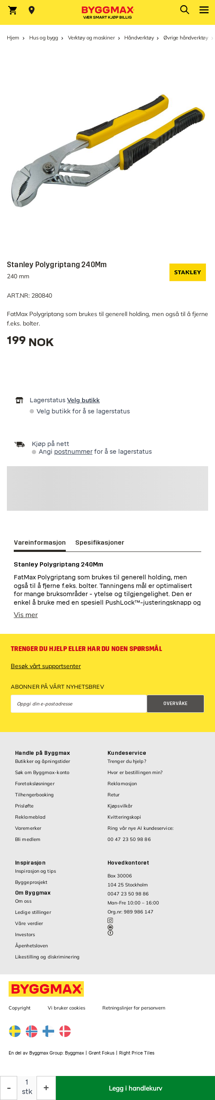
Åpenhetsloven (31, 946)
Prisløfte (24, 806)
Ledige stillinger (33, 912)
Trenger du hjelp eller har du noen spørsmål (86, 649)
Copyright (20, 1008)
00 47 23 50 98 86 (129, 839)
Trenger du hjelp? (127, 761)
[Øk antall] (46, 1088)
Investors (25, 934)
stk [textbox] (27, 1092)
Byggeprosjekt (31, 882)
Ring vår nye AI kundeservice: (141, 828)
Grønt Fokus (101, 1053)
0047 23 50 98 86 (128, 894)
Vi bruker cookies (66, 1008)
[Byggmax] (107, 12)
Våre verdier (29, 923)
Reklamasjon (122, 784)
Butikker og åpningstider (42, 761)
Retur (114, 795)
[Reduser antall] (8, 1088)
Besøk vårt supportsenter (46, 666)
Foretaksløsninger (35, 784)
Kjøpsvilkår (120, 806)
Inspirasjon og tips (35, 871)
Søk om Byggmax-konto (42, 772)
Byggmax (74, 1053)
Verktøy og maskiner (91, 37)
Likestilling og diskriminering (47, 957)
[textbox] (30, 343)
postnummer (73, 451)
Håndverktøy (139, 37)
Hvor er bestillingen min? (135, 772)
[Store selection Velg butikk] (31, 10)
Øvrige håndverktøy (185, 37)
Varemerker (28, 828)
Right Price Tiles (136, 1053)
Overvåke (175, 703)
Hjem (13, 37)
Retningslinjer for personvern (133, 1008)
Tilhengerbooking (34, 795)
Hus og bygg (43, 37)
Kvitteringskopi (124, 817)
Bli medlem (27, 839)
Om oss (23, 901)
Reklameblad (30, 817)
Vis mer (26, 614)
